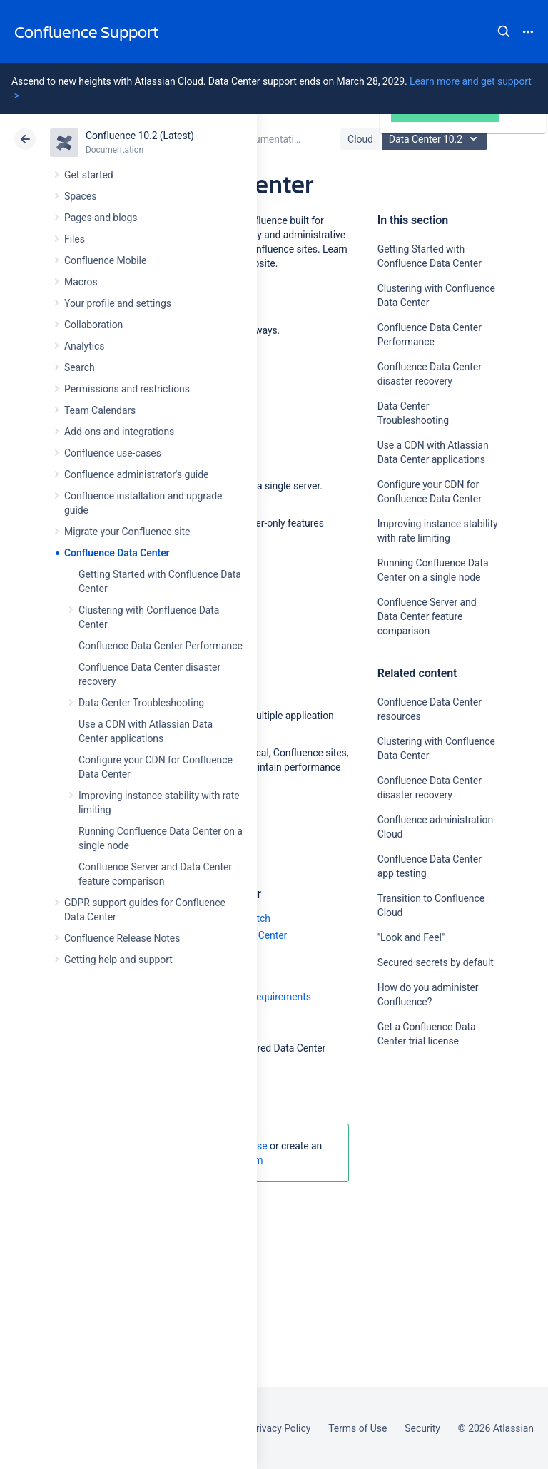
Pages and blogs (100, 217)
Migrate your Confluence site (127, 531)
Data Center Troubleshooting (141, 702)
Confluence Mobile (105, 260)
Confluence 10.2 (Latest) (140, 135)
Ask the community (427, 1180)
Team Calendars (100, 410)
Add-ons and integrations (119, 431)
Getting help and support (118, 959)
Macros (81, 282)
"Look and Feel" (411, 937)
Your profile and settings (117, 303)
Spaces (80, 196)
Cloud (360, 139)
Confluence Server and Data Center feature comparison (427, 616)
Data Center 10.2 (436, 139)
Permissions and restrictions (127, 389)
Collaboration (93, 324)
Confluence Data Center (117, 553)
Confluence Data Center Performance (160, 645)
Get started (88, 175)
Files (74, 239)
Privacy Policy (280, 1428)
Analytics (84, 346)
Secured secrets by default (435, 962)
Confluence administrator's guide (136, 474)
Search (503, 31)
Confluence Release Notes (122, 938)
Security (422, 1428)
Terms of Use (357, 1428)
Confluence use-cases (112, 453)
